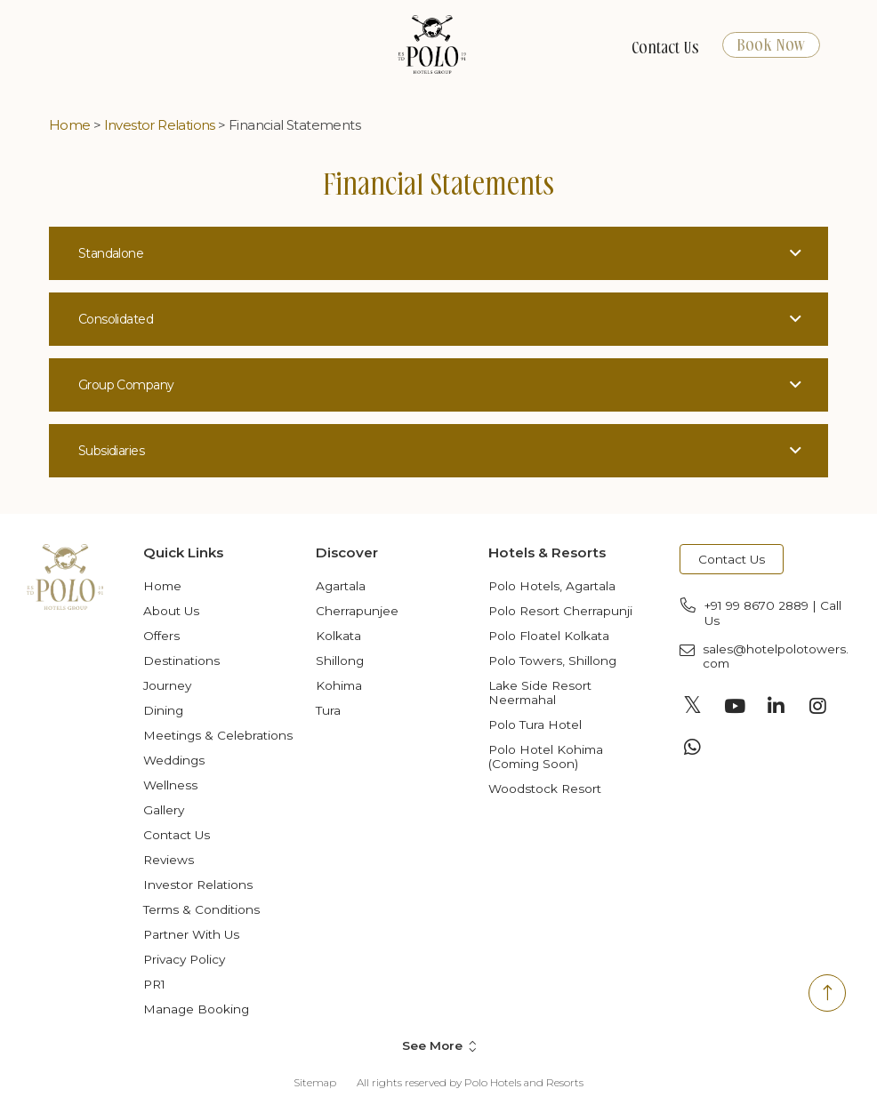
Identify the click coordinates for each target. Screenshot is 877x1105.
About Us (171, 611)
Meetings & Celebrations (218, 735)
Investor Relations (159, 124)
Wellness (170, 785)
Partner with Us (191, 934)
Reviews (168, 860)
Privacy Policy (184, 959)
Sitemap (315, 1082)
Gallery (163, 810)
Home (70, 124)
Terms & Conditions (201, 909)
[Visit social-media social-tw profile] (693, 706)
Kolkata (338, 636)
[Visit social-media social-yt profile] (734, 706)
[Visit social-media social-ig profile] (818, 706)
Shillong (340, 660)
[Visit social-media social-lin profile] (776, 706)
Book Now (771, 45)
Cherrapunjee (357, 611)
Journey (167, 685)
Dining (163, 710)
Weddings (174, 760)
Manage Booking (196, 1009)
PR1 (154, 984)
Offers (161, 636)
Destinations (181, 660)
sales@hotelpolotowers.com (776, 656)
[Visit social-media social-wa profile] (693, 746)
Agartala (341, 586)
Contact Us (665, 48)
